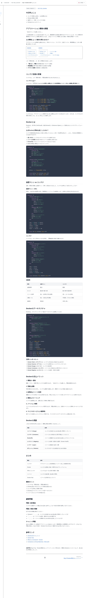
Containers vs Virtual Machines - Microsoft (38, 542)
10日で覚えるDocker (15, 2)
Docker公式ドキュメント (34, 535)
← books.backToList (6, 7)
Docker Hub (31, 537)
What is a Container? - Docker (35, 540)
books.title (6, 2)
